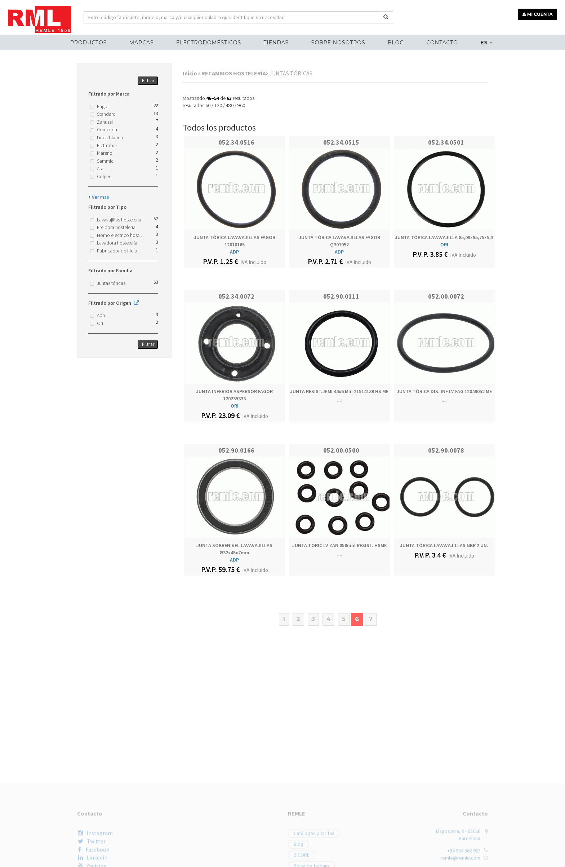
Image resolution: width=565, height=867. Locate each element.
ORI (444, 244)
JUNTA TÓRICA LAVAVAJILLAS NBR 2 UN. (444, 545)
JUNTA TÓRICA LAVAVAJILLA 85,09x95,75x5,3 (444, 237)
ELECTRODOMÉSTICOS (209, 42)
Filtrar (148, 80)
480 (229, 105)
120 (218, 105)
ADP (234, 251)
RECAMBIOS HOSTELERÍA (234, 73)
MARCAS (143, 42)
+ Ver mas (98, 197)
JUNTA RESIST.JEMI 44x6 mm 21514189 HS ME (339, 391)
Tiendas (276, 42)
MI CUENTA (538, 13)
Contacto (440, 42)
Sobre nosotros (338, 42)
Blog (395, 42)
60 (207, 105)
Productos (90, 42)
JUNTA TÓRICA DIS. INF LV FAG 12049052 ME (444, 391)
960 (241, 105)
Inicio (191, 73)
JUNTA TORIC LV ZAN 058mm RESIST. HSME (339, 545)
